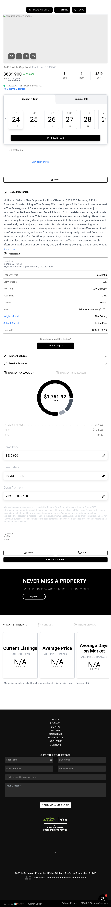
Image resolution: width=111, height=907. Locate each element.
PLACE (92, 873)
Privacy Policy (69, 903)
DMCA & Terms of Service (94, 903)
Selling (55, 730)
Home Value (55, 737)
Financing (55, 734)
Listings (55, 723)
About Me (55, 741)
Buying (55, 726)
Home (55, 719)
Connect (55, 744)
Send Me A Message (55, 805)
